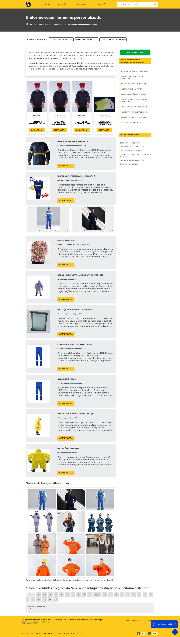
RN (33, 600)
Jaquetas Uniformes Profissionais (134, 71)
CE (90, 595)
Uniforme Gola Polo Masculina (61, 39)
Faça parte (80, 4)
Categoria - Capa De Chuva (130, 143)
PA (110, 595)
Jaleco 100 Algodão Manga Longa (134, 107)
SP (56, 595)
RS (73, 595)
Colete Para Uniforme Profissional (134, 112)
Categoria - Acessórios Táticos (132, 147)
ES (50, 595)
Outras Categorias (129, 135)
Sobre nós (134, 620)
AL (122, 595)
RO (39, 600)
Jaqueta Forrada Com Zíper (86, 39)
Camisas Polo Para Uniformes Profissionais (132, 77)
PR (61, 595)
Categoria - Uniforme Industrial (132, 160)
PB (151, 595)
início (47, 4)
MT (139, 595)
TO (56, 600)
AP (127, 595)
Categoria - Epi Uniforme (129, 164)
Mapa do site (153, 620)
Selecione (30, 595)
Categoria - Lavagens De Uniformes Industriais (135, 155)
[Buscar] (155, 4)
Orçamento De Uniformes (131, 122)
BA (84, 595)
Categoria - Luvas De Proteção (131, 151)
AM (105, 595)
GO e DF (97, 595)
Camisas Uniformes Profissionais (134, 117)
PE (78, 595)
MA (133, 595)
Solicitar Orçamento (135, 52)
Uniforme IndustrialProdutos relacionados (132, 61)
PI (27, 600)
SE (50, 600)
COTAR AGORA (37, 130)
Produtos (100, 4)
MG (44, 595)
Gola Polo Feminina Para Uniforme (134, 84)
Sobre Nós (62, 4)
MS (145, 595)
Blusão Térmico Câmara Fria (132, 89)
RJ (38, 595)
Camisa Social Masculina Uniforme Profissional (134, 100)
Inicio (127, 620)
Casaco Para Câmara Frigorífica (134, 94)
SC (67, 595)
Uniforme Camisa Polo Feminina (113, 39)
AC (116, 595)
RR (44, 600)
